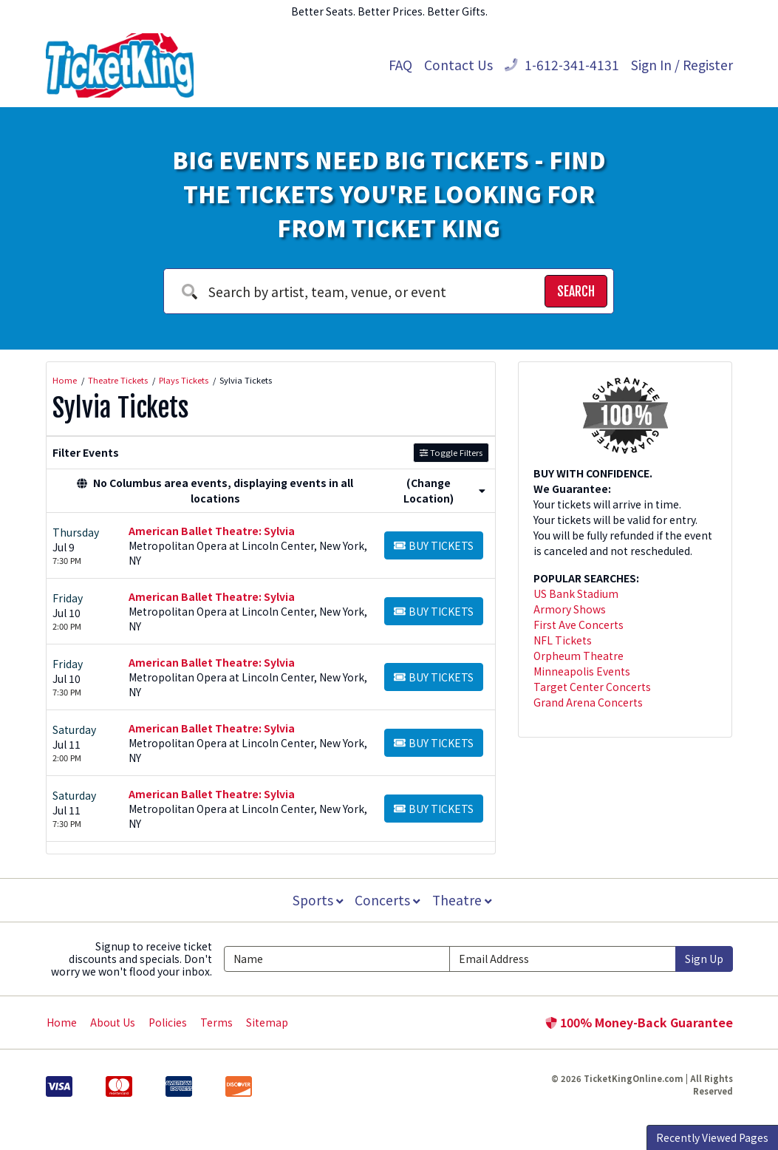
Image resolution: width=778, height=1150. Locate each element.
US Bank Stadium (575, 593)
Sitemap (267, 1022)
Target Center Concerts (592, 686)
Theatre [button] (462, 900)
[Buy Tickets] (434, 545)
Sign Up (704, 958)
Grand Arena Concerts (588, 702)
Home (62, 1022)
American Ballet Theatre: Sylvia (212, 530)
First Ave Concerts (578, 624)
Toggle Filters (451, 452)
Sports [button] (317, 900)
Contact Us (458, 64)
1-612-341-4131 (562, 64)
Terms (216, 1022)
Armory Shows (569, 609)
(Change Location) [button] (444, 490)
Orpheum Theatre (578, 655)
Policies (168, 1022)
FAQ (400, 64)
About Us (112, 1022)
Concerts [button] (388, 900)
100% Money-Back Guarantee (639, 1022)
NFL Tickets (562, 640)
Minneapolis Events (581, 671)
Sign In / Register (682, 64)
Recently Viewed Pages (712, 1137)
